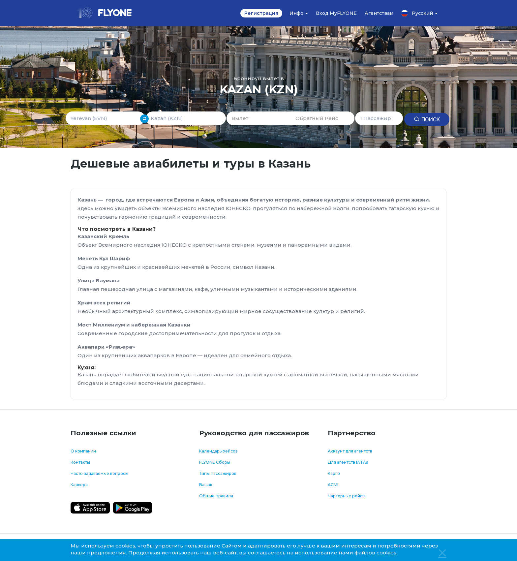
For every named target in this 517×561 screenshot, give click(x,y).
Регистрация (261, 13)
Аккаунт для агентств (350, 451)
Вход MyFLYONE (336, 13)
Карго (334, 473)
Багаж (205, 484)
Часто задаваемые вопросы (99, 473)
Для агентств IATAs (348, 462)
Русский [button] (419, 13)
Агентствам (379, 13)
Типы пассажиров (217, 473)
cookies (125, 546)
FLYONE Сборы (214, 462)
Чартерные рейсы (346, 495)
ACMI (333, 484)
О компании (83, 451)
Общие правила (216, 495)
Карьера (79, 484)
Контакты (80, 462)
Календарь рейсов (218, 451)
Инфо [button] (298, 13)
